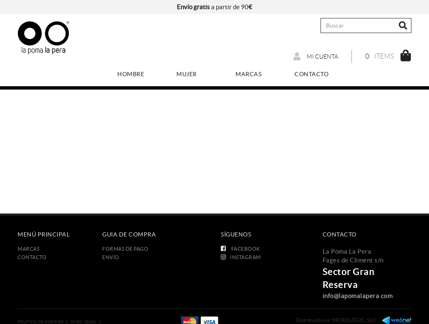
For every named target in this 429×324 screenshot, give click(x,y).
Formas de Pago (125, 249)
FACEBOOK (240, 249)
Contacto (32, 257)
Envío (110, 257)
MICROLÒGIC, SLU (354, 320)
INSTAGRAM (241, 257)
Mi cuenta (315, 56)
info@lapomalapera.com (358, 295)
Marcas (28, 249)
